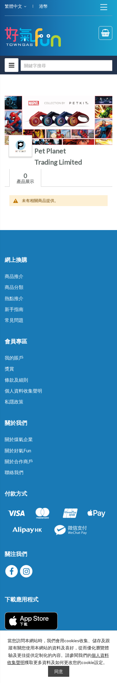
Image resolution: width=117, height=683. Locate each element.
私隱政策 (14, 401)
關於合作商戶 (19, 461)
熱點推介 (14, 298)
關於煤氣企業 (19, 439)
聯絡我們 (14, 472)
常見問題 (14, 320)
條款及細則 (16, 380)
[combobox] (66, 65)
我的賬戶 (14, 357)
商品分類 (14, 287)
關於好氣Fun (18, 450)
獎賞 (9, 368)
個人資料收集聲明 (23, 390)
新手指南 (14, 309)
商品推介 (14, 276)
